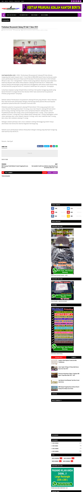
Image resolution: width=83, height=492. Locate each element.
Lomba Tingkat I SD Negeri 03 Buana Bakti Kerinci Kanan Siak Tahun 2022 (72, 189)
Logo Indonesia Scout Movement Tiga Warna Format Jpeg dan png (72, 203)
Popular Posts (63, 179)
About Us (6, 1)
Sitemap (22, 1)
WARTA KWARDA (61, 268)
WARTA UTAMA (44, 30)
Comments (75, 179)
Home (2, 1)
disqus (46, 174)
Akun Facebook (77, 345)
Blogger (78, 457)
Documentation (23, 15)
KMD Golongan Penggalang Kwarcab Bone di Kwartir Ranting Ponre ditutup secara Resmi (72, 210)
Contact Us (11, 1)
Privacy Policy (17, 1)
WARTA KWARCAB (27, 30)
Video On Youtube (11, 15)
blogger (42, 174)
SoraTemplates (9, 489)
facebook (52, 174)
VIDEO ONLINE (34, 15)
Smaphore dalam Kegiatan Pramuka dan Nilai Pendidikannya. (73, 183)
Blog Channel (44, 15)
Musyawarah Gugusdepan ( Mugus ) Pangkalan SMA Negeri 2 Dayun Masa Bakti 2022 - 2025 (72, 197)
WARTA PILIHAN (36, 30)
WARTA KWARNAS (62, 271)
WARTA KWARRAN (62, 273)
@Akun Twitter (62, 345)
